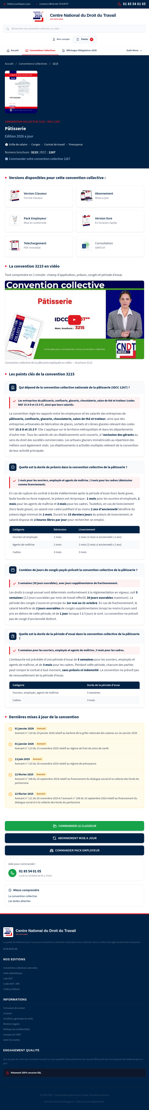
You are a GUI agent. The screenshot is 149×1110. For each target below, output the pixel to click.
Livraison (7, 1013)
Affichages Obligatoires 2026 (79, 50)
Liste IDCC (8, 978)
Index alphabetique (12, 973)
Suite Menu (134, 50)
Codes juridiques (11, 989)
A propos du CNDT (12, 1034)
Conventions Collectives (40, 50)
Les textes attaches (19, 901)
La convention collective (22, 896)
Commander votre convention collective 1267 (37, 159)
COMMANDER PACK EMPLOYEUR (75, 850)
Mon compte (61, 39)
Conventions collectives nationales (20, 968)
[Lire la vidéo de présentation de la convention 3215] (74, 320)
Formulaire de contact (14, 1008)
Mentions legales (11, 1024)
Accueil (13, 50)
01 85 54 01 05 (131, 4)
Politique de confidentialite (16, 1029)
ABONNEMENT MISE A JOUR (74, 838)
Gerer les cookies (11, 1040)
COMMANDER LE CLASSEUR (74, 826)
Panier (84, 39)
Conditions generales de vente (18, 1018)
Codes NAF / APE (11, 984)
